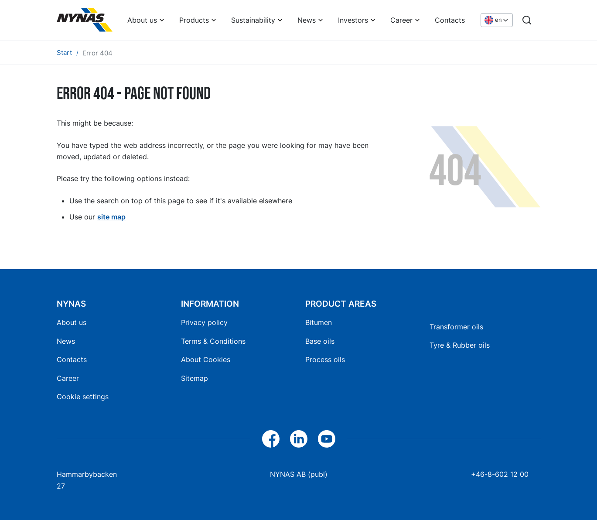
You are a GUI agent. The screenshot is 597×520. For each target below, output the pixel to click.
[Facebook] (271, 439)
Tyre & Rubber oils (460, 345)
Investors (353, 20)
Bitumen (318, 322)
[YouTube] (326, 439)
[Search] (527, 20)
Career (401, 20)
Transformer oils (456, 326)
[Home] (85, 20)
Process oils (325, 359)
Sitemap (194, 378)
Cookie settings (83, 396)
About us (142, 20)
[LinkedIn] (298, 439)
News (306, 20)
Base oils (319, 341)
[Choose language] (496, 20)
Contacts (450, 20)
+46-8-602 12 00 (500, 474)
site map (111, 216)
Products (194, 20)
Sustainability (253, 20)
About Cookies (205, 359)
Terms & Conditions (213, 341)
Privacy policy (204, 322)
